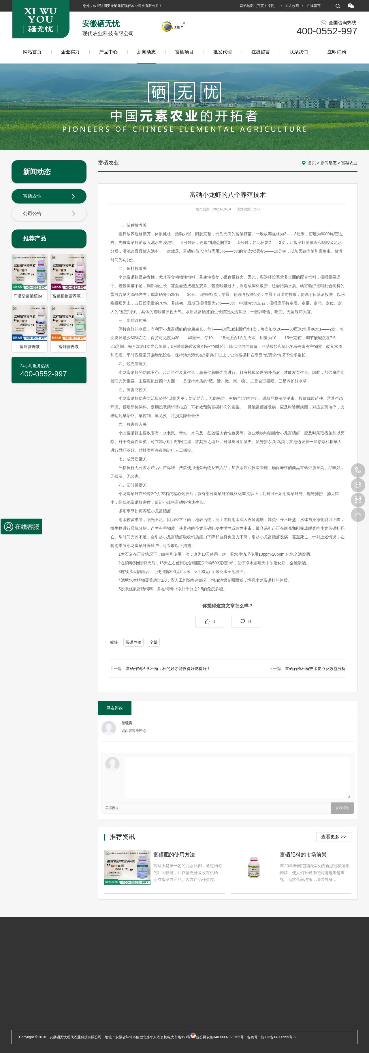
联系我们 (298, 51)
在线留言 (314, 6)
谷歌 (270, 6)
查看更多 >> (333, 836)
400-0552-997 (358, 470)
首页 (312, 162)
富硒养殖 (133, 642)
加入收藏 (292, 6)
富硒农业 (49, 196)
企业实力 (70, 51)
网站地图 (247, 6)
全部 (154, 642)
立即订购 (336, 51)
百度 (260, 6)
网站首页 (32, 51)
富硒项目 (184, 51)
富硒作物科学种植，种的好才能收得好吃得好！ (168, 668)
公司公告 (49, 214)
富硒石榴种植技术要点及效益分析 (315, 668)
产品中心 (108, 51)
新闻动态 (146, 56)
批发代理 (222, 51)
